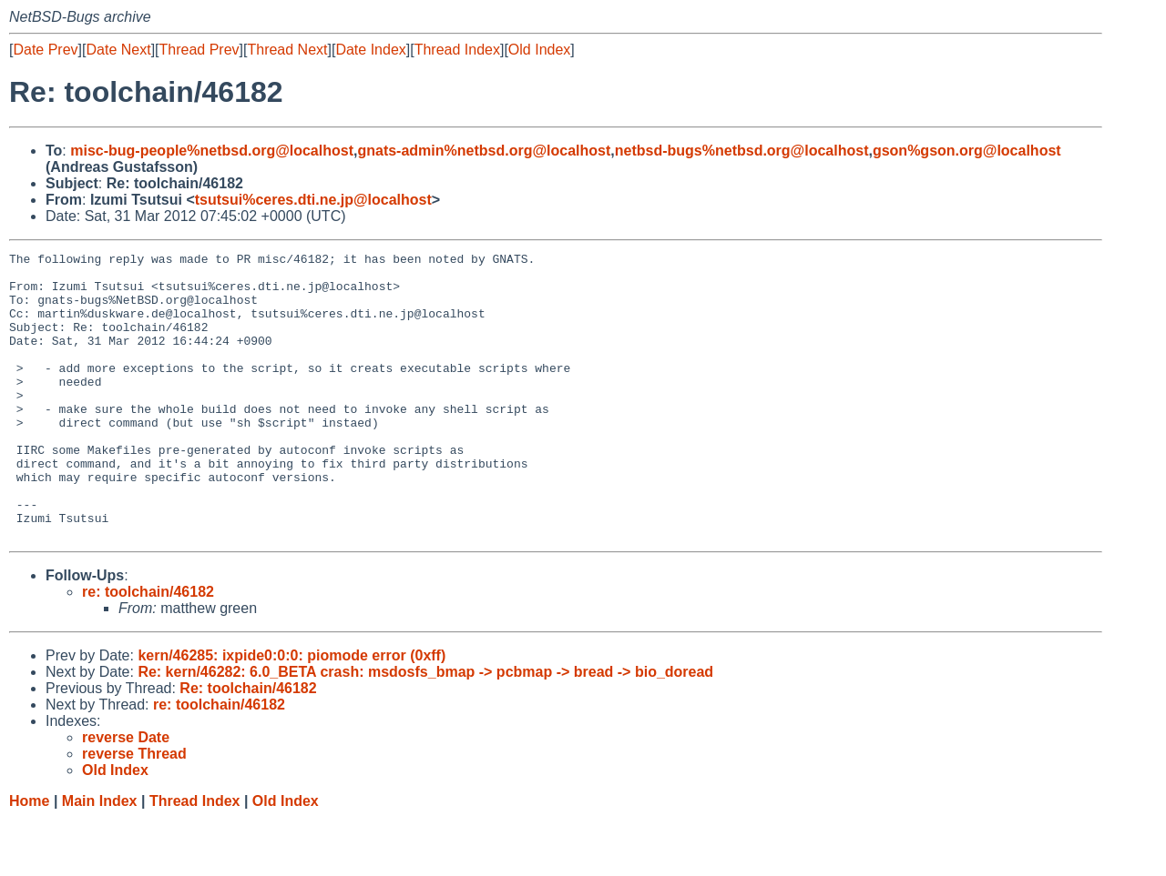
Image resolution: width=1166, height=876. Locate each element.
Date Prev (45, 49)
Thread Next (287, 49)
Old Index (539, 49)
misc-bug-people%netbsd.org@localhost (211, 150)
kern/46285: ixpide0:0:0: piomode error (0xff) (291, 712)
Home (29, 858)
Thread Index (457, 49)
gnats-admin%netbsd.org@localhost (483, 150)
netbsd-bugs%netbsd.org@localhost (742, 150)
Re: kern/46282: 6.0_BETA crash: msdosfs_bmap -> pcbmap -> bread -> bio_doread (425, 729)
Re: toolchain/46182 (247, 745)
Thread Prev (199, 49)
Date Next (118, 49)
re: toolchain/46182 (148, 649)
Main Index (100, 858)
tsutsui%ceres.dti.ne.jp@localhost (313, 199)
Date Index (370, 49)
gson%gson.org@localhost (967, 150)
